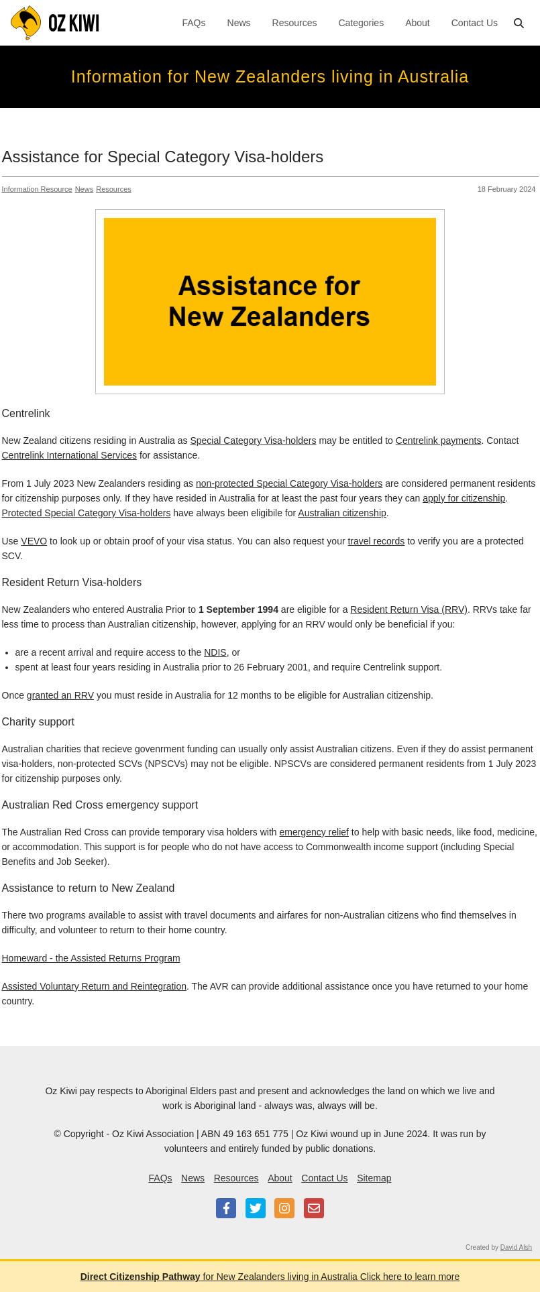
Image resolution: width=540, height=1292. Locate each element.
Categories (361, 22)
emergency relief (314, 832)
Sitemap (374, 1178)
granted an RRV (60, 695)
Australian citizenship (342, 513)
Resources (294, 22)
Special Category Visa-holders (253, 440)
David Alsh (516, 1247)
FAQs (194, 22)
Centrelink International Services (70, 455)
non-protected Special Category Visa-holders (289, 483)
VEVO (34, 541)
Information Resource (37, 189)
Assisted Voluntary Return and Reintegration (94, 986)
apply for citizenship (464, 498)
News (239, 22)
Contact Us (474, 22)
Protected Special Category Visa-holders (86, 513)
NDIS (215, 652)
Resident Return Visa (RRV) (409, 609)
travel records (375, 541)
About (417, 22)
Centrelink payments (439, 440)
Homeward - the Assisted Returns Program (91, 958)
